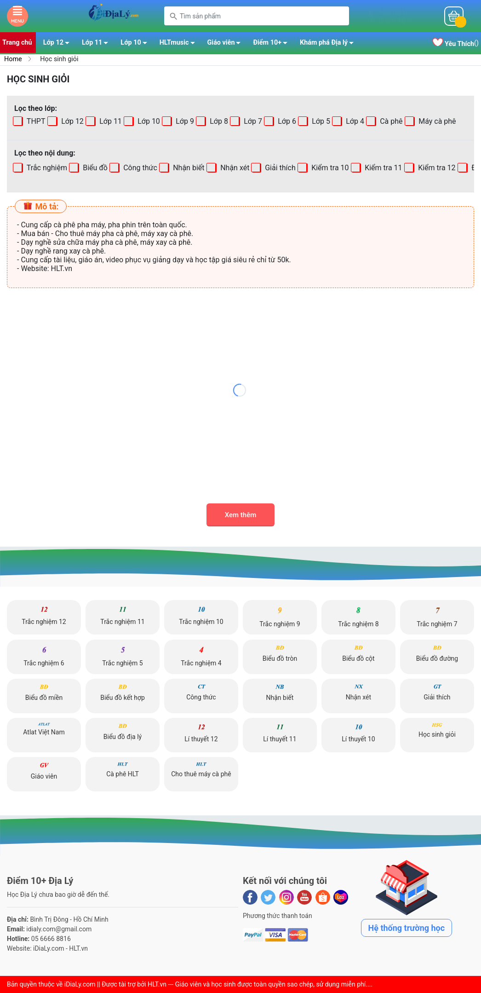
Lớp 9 (184, 121)
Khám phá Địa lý (329, 44)
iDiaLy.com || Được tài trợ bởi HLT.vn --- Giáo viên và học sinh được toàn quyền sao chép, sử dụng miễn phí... (217, 984)
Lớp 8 (218, 121)
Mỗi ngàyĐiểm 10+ (394, 16)
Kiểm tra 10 (329, 167)
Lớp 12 (58, 44)
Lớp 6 (286, 121)
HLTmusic (180, 44)
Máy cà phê (436, 121)
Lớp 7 (252, 121)
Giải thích (279, 167)
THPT (35, 121)
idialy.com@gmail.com (58, 929)
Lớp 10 (136, 44)
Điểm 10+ (272, 44)
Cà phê (390, 121)
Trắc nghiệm (46, 167)
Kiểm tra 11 (382, 167)
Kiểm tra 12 (435, 167)
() (455, 43)
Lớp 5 (320, 121)
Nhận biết (187, 167)
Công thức (139, 167)
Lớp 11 (97, 44)
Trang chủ (17, 42)
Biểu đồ (94, 167)
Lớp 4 (354, 121)
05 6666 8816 (51, 938)
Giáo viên (226, 44)
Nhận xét (233, 167)
